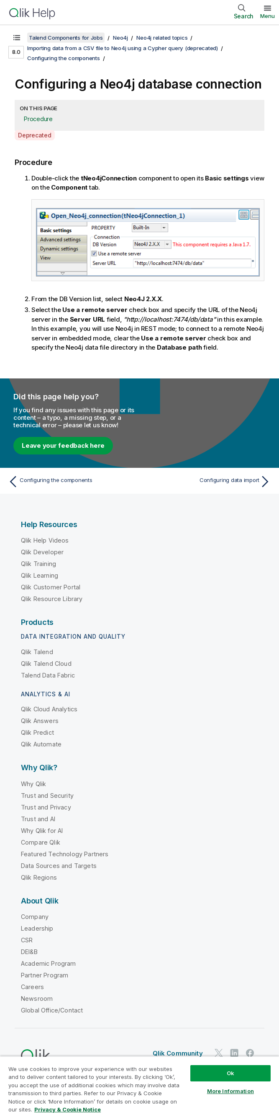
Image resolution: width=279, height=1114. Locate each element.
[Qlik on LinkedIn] (234, 1052)
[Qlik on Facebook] (250, 1052)
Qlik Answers (40, 720)
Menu (267, 16)
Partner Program (44, 975)
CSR (27, 940)
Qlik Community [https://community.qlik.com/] (178, 1053)
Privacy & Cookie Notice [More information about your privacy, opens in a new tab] (67, 1109)
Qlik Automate (41, 744)
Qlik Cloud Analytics (49, 709)
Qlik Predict (37, 732)
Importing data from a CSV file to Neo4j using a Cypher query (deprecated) (122, 48)
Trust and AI (38, 818)
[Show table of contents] (16, 38)
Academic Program (48, 963)
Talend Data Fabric (48, 675)
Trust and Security (47, 795)
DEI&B (29, 951)
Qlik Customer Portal (50, 587)
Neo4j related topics (161, 37)
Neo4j (120, 37)
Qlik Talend (37, 651)
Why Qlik (33, 783)
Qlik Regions (39, 877)
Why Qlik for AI (42, 830)
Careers (32, 986)
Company (35, 916)
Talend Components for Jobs (66, 37)
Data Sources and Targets (59, 865)
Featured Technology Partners (64, 854)
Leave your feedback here (63, 445)
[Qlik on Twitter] (218, 1052)
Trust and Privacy (46, 807)
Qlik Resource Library (51, 598)
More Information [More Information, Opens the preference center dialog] (230, 1091)
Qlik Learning (39, 575)
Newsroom (37, 998)
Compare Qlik (40, 842)
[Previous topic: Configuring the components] (71, 481)
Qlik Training (38, 563)
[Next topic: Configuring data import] (207, 481)
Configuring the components (63, 58)
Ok (230, 1073)
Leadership (37, 928)
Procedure (38, 118)
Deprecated (34, 135)
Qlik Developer (42, 552)
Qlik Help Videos (45, 540)
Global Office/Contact (52, 1010)
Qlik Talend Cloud (46, 663)
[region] (139, 1085)
